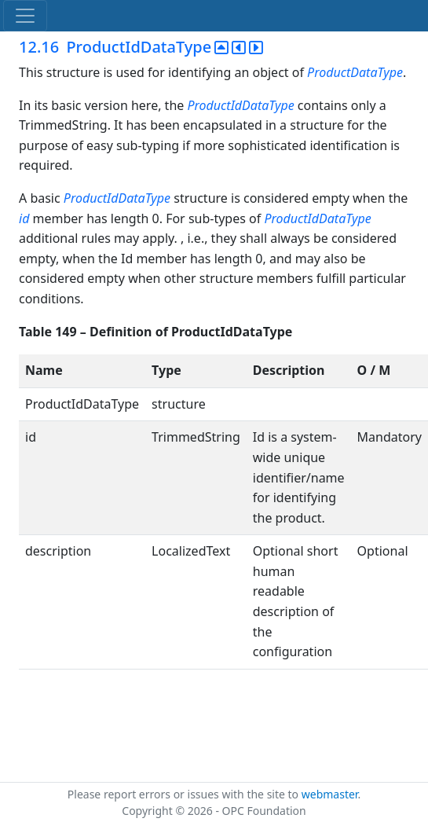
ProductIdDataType (240, 105)
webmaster (330, 794)
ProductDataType (355, 72)
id (24, 218)
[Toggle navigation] (25, 15)
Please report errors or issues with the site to (185, 794)
